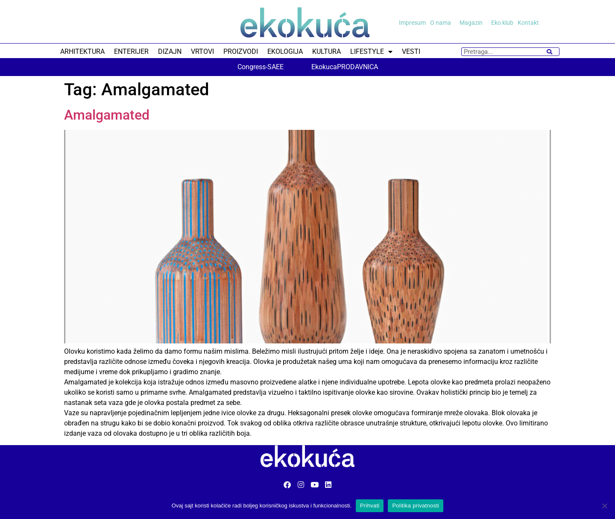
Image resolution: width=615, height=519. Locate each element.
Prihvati (369, 505)
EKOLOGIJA (285, 51)
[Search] (549, 52)
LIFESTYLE (371, 51)
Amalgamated (106, 115)
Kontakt (528, 23)
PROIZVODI (240, 51)
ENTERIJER (131, 51)
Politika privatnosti (415, 505)
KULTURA (326, 51)
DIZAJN (170, 51)
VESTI (411, 51)
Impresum (412, 23)
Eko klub (502, 23)
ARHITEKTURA (82, 51)
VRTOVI (202, 51)
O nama (442, 23)
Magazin (473, 23)
